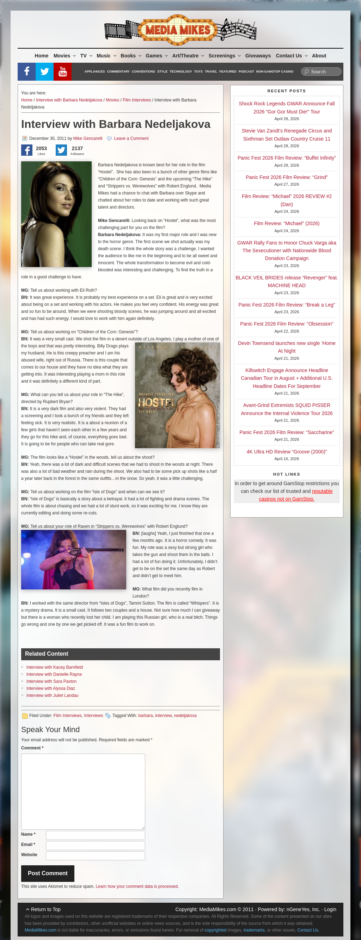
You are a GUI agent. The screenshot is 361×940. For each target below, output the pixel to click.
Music (107, 55)
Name (28, 834)
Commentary (118, 71)
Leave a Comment (131, 138)
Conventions (143, 71)
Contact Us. (308, 930)
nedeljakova (185, 715)
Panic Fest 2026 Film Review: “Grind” (287, 177)
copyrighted (215, 930)
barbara (145, 715)
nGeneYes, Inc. (303, 909)
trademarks (254, 930)
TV (86, 55)
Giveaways (258, 55)
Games (157, 55)
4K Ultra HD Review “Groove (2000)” (287, 451)
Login (330, 909)
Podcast (246, 71)
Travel (211, 71)
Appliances (95, 71)
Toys (198, 71)
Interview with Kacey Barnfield (54, 667)
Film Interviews (137, 100)
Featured (227, 71)
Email (28, 844)
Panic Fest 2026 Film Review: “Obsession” (287, 324)
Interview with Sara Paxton (51, 681)
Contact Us (292, 55)
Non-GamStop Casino (275, 71)
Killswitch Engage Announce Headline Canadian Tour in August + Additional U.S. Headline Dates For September (286, 378)
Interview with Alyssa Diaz (50, 688)
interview (163, 715)
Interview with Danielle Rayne (54, 674)
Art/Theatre (189, 55)
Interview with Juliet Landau (52, 695)
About (319, 55)
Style (162, 71)
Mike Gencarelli (88, 138)
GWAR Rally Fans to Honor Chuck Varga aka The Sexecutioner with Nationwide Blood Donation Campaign (286, 250)
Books (131, 55)
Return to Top (46, 909)
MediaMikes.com (217, 909)
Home (42, 55)
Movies (65, 55)
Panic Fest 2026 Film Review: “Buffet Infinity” (287, 158)
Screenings (225, 55)
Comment (32, 748)
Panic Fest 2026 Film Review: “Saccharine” (286, 432)
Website (29, 854)
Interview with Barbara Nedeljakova (69, 100)
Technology (181, 71)
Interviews (93, 715)
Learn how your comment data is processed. (137, 886)
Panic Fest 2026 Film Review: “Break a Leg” (287, 305)
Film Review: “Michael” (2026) (287, 223)
